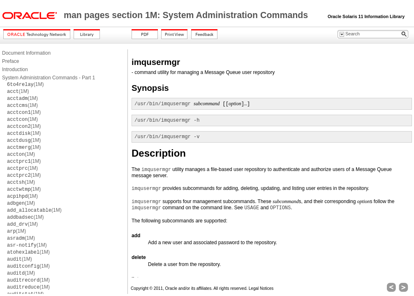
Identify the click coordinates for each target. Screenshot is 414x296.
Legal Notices (261, 288)
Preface (10, 61)
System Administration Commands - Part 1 (48, 78)
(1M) (25, 84)
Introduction (15, 69)
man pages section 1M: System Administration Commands (187, 15)
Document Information (26, 53)
